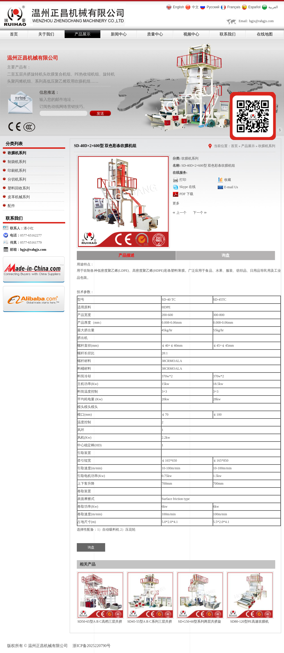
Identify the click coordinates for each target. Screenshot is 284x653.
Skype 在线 (187, 187)
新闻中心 (119, 34)
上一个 (181, 213)
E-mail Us (231, 187)
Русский (213, 7)
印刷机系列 (17, 170)
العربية (273, 7)
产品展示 (82, 34)
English (178, 7)
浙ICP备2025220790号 (92, 646)
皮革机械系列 (19, 197)
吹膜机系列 (17, 153)
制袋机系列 (17, 162)
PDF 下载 (186, 194)
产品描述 (126, 255)
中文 (195, 7)
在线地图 (265, 34)
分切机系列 (17, 179)
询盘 (226, 255)
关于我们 (46, 34)
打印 (182, 180)
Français (233, 7)
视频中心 (191, 34)
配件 (11, 206)
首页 (14, 34)
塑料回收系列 (19, 188)
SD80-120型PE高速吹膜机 (249, 621)
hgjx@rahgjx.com (261, 21)
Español (254, 7)
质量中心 (155, 34)
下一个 (198, 213)
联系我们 (228, 34)
